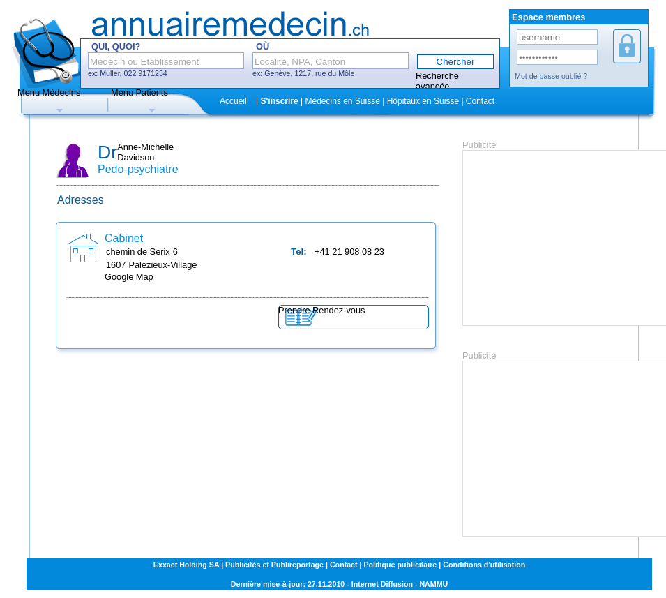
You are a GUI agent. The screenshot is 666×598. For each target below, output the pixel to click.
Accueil (233, 101)
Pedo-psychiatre (138, 169)
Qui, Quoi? (115, 46)
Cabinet (124, 238)
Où (262, 46)
